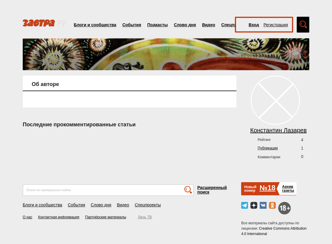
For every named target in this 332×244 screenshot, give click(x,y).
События (131, 24)
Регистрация (276, 24)
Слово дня (185, 24)
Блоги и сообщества (95, 24)
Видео (208, 24)
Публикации (268, 148)
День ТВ (145, 217)
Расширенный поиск (212, 189)
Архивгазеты (288, 189)
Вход (254, 24)
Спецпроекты (148, 204)
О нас (27, 217)
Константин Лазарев (278, 130)
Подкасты (157, 24)
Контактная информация (58, 217)
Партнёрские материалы (105, 217)
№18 (267, 188)
